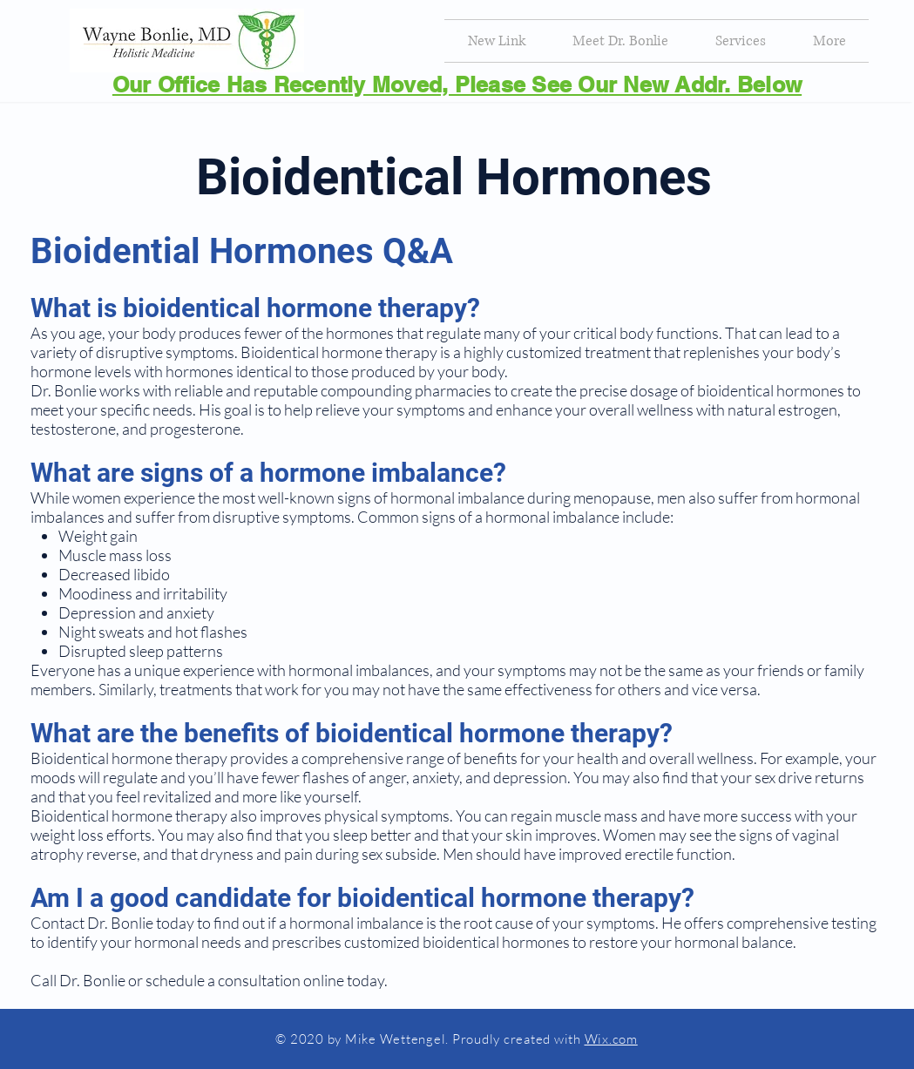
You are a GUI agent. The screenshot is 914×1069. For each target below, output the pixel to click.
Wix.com (611, 1039)
